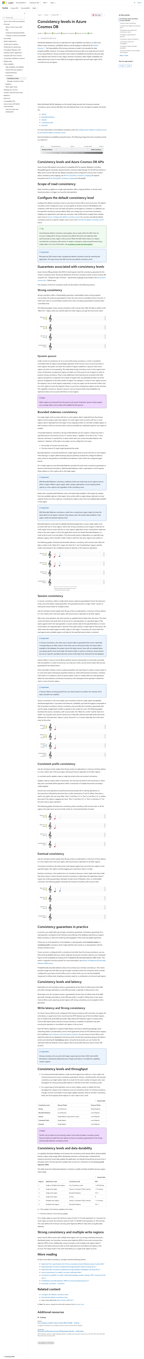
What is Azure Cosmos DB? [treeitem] (14, 27)
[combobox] (13, 17)
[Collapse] (24, 13)
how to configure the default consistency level (64, 217)
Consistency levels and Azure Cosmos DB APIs (129, 19)
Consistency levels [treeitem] (13, 78)
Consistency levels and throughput (127, 42)
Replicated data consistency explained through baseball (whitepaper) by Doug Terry (70, 1269)
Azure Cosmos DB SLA (64, 1300)
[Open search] (135, 2)
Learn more (80, 1304)
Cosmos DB (54, 15)
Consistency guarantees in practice (128, 35)
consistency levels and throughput (80, 244)
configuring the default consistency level (92, 130)
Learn (39, 15)
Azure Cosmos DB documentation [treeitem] (14, 21)
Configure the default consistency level (54, 1294)
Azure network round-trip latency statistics (63, 1034)
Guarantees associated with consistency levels (128, 31)
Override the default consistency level (54, 1297)
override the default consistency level (52, 132)
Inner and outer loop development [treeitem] (12, 110)
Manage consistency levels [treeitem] (15, 81)
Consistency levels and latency (129, 39)
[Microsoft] (3, 2)
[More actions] (104, 15)
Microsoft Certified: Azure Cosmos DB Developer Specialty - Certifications (61, 1331)
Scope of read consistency (128, 23)
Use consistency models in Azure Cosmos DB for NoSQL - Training (58, 1323)
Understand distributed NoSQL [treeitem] (15, 33)
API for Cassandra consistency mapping (77, 175)
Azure (46, 15)
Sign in (139, 2)
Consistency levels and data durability (128, 47)
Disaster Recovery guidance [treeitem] (14, 70)
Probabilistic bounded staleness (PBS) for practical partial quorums (64, 1281)
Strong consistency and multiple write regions (130, 51)
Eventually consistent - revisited (52, 1283)
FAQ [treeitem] (7, 30)
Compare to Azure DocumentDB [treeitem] (16, 35)
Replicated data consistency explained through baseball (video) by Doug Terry (68, 1267)
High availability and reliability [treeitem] (15, 67)
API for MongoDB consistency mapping (62, 178)
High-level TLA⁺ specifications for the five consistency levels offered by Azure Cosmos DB (72, 1264)
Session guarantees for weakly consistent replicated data (61, 1272)
